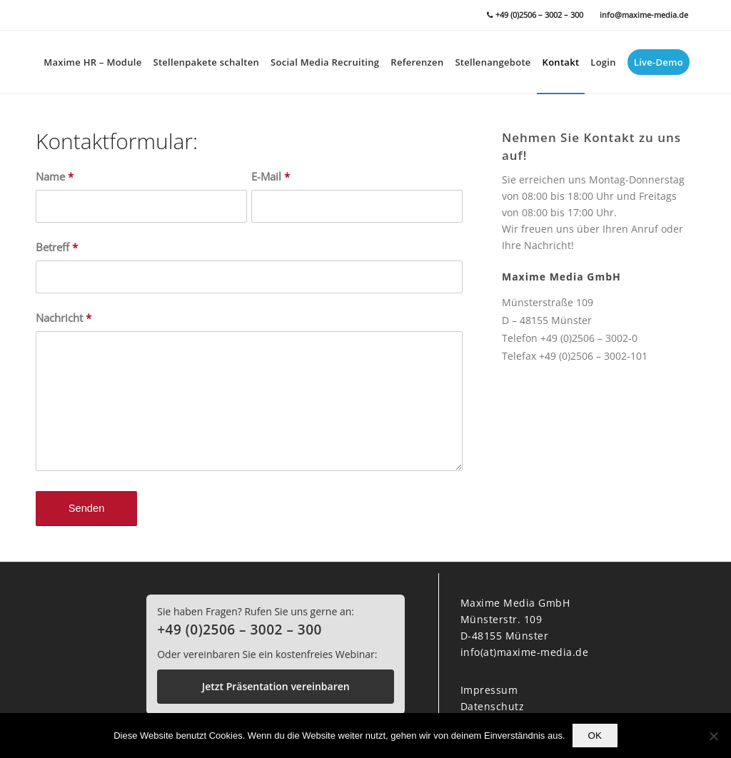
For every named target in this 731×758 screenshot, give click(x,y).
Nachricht (63, 317)
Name (55, 176)
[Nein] (713, 736)
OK (595, 735)
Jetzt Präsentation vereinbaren (276, 686)
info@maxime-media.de (644, 14)
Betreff (57, 247)
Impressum (489, 690)
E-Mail (270, 176)
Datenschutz (492, 706)
